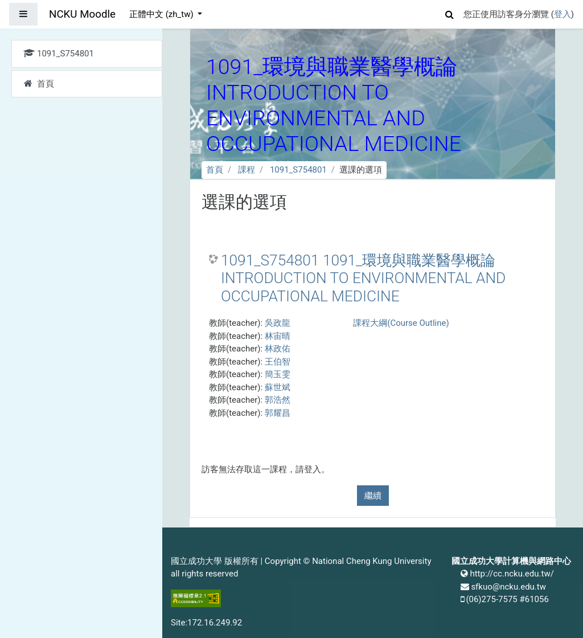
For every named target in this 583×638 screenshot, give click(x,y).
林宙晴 (277, 336)
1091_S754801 (298, 170)
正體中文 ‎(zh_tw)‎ (162, 14)
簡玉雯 (277, 374)
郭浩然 (277, 400)
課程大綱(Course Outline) (401, 323)
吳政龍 (277, 323)
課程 (246, 170)
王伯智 (277, 362)
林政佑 (277, 348)
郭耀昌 (277, 413)
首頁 (214, 170)
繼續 (372, 495)
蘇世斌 (277, 387)
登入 (562, 14)
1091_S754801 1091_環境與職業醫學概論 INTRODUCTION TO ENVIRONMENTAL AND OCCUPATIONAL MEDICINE (363, 278)
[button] (449, 13)
